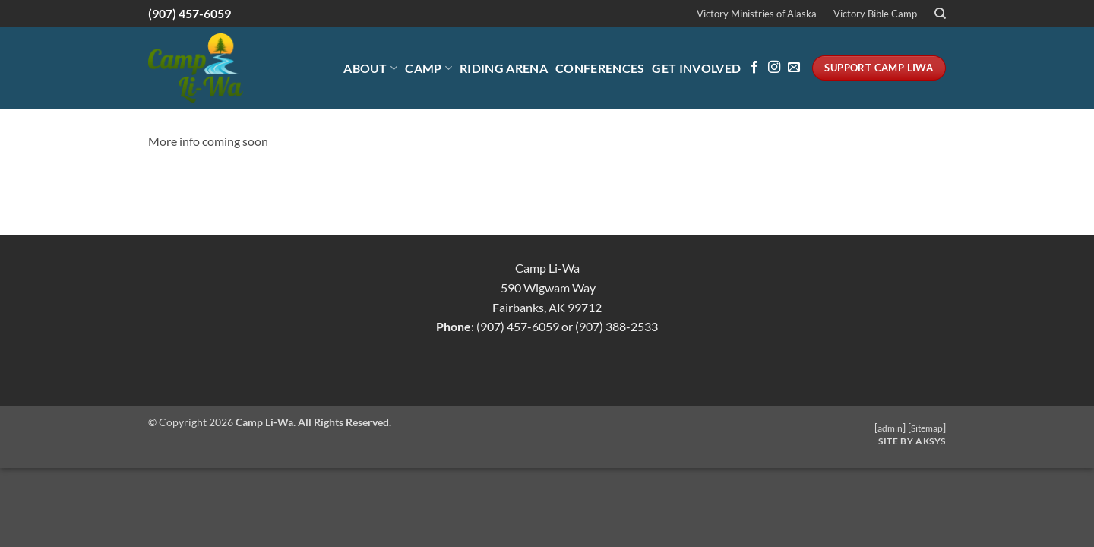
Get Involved (696, 68)
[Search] (940, 13)
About (370, 68)
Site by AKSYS (912, 441)
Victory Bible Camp (875, 14)
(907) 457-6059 (189, 13)
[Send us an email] (794, 67)
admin (890, 428)
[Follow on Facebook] (754, 67)
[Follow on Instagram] (774, 67)
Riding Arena (504, 68)
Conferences (600, 68)
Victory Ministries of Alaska (757, 14)
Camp (428, 68)
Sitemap (927, 428)
